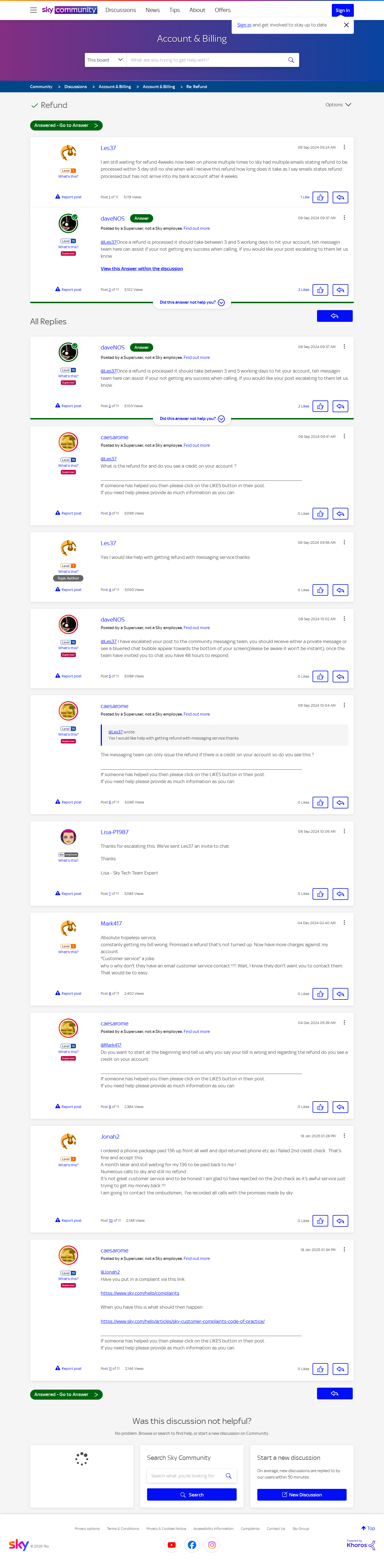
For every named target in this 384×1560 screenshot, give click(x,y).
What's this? (68, 176)
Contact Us (276, 1529)
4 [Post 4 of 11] (110, 590)
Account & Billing (192, 38)
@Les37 (109, 242)
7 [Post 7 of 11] (110, 894)
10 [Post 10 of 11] (111, 1220)
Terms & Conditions (123, 1529)
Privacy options (87, 1529)
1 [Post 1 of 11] (109, 197)
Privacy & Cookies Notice (166, 1529)
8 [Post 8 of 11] (110, 993)
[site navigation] (33, 10)
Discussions (120, 10)
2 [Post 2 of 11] (110, 290)
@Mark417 (111, 1045)
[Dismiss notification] (346, 25)
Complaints (250, 1529)
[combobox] (204, 60)
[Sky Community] (69, 10)
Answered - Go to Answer (66, 125)
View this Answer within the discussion (142, 268)
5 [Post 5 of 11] (110, 676)
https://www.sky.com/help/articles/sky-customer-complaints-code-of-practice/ (183, 1321)
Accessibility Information (213, 1529)
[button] (344, 147)
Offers (223, 10)
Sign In (343, 10)
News (153, 10)
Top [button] (371, 1528)
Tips (174, 10)
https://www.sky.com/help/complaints (140, 1293)
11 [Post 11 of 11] (110, 1368)
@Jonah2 (110, 1272)
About (197, 10)
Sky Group (300, 1529)
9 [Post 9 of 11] (110, 1107)
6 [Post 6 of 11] (110, 802)
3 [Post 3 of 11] (110, 513)
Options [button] (334, 104)
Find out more (197, 228)
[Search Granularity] (105, 60)
